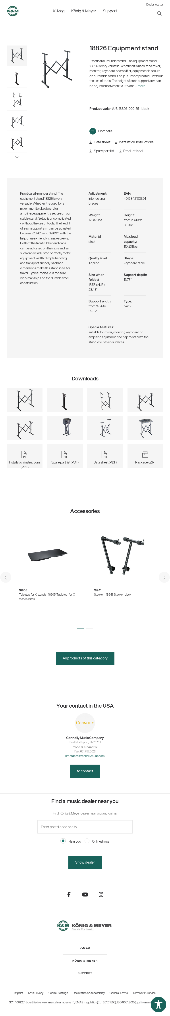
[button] (81, 628)
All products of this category (85, 658)
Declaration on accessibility (89, 993)
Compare (105, 130)
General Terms (119, 993)
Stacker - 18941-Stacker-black (112, 594)
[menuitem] (59, 11)
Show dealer (85, 862)
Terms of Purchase (144, 993)
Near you (71, 841)
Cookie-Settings (58, 993)
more (141, 85)
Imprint (18, 993)
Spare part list (101, 151)
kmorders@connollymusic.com (84, 756)
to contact (85, 770)
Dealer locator (154, 4)
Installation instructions (134, 142)
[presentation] (5, 577)
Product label (131, 151)
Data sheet (99, 142)
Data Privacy (35, 993)
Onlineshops (97, 841)
